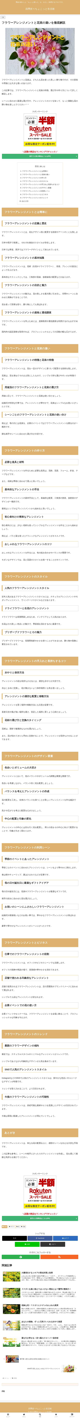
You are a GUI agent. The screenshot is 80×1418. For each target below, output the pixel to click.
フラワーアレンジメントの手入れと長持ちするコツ (41, 185)
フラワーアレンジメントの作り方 (34, 178)
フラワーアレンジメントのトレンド (35, 199)
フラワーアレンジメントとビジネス (35, 196)
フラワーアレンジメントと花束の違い (35, 175)
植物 (4, 1229)
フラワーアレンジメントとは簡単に (35, 171)
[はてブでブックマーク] (65, 1240)
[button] (52, 1246)
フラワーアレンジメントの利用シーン (35, 192)
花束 (23, 1229)
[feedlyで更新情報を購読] (21, 1259)
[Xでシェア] (14, 1240)
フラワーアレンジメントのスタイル (35, 182)
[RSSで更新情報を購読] (59, 1259)
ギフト (12, 1229)
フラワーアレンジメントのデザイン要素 (36, 189)
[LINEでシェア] (27, 1246)
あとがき (24, 203)
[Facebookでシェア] (40, 1240)
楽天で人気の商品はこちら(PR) (40, 156)
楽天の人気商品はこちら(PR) (40, 1220)
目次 (37, 166)
